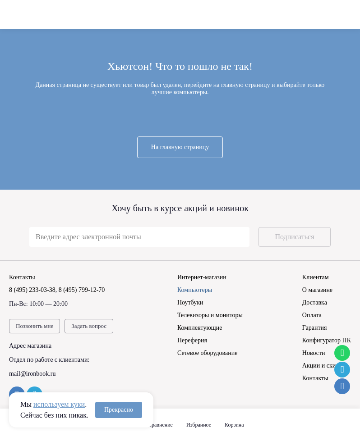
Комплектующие (199, 327)
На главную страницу (180, 147)
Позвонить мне (34, 326)
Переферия (192, 340)
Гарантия (314, 327)
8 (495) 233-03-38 (32, 289)
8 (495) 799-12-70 (82, 289)
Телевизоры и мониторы (210, 315)
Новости (313, 353)
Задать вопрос (88, 326)
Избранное (198, 425)
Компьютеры (194, 289)
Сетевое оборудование (207, 353)
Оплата (312, 315)
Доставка (314, 302)
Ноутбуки (190, 302)
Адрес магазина (30, 345)
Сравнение (160, 425)
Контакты (315, 378)
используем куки (59, 404)
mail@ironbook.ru (32, 373)
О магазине (317, 289)
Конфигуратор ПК (326, 340)
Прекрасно (118, 409)
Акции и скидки (324, 365)
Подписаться (294, 237)
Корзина (234, 425)
